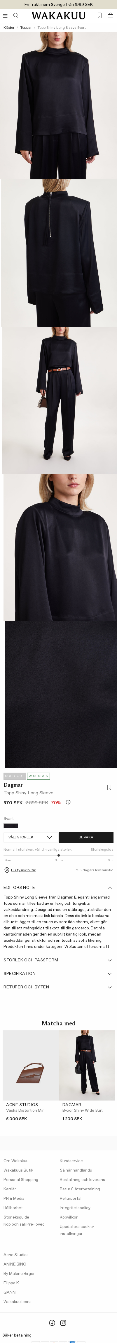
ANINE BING (15, 1264)
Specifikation (58, 973)
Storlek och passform (58, 960)
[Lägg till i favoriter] (108, 787)
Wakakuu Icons (18, 1302)
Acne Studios (16, 1255)
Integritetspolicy (75, 1208)
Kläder (9, 28)
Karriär (10, 1189)
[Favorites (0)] (99, 15)
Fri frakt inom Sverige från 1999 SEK (59, 4)
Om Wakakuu (16, 1161)
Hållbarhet (13, 1208)
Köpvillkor (69, 1217)
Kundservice (71, 1161)
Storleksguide (102, 849)
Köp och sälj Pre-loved (24, 1224)
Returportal (70, 1198)
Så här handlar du (76, 1170)
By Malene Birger (19, 1273)
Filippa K (11, 1283)
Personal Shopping (21, 1179)
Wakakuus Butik (18, 1170)
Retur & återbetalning (80, 1189)
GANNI (10, 1292)
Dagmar (13, 785)
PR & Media (14, 1198)
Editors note (58, 887)
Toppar (26, 28)
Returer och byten (58, 987)
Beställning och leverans (82, 1179)
